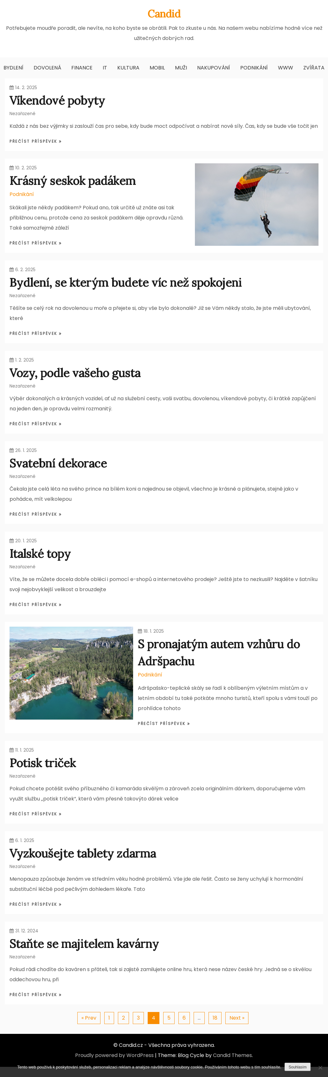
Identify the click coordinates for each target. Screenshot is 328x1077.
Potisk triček (43, 763)
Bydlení (13, 67)
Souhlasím (298, 1067)
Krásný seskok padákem (73, 180)
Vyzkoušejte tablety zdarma (83, 853)
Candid (164, 13)
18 (215, 1018)
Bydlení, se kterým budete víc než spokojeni (125, 282)
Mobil (157, 67)
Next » (236, 1018)
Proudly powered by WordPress (114, 1055)
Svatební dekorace (58, 463)
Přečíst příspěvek (34, 141)
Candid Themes (232, 1055)
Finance (82, 67)
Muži (181, 67)
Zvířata (314, 67)
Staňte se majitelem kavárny (84, 944)
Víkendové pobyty (57, 100)
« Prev (88, 1018)
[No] (320, 1067)
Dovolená (47, 67)
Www (285, 67)
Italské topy (40, 553)
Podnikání (254, 67)
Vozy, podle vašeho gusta (75, 373)
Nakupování (213, 67)
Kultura (128, 67)
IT (105, 67)
